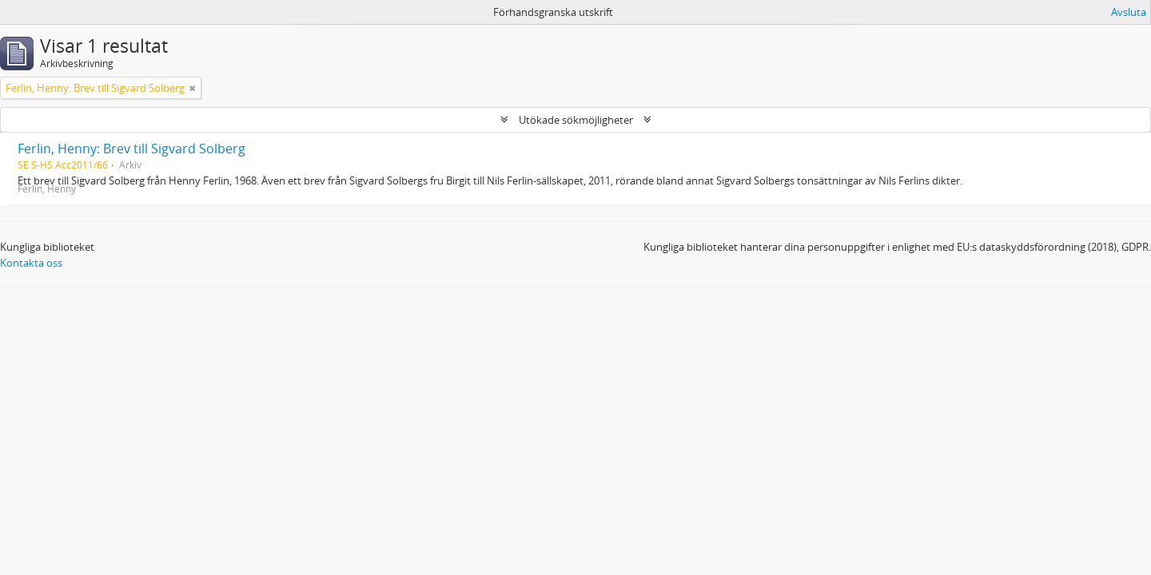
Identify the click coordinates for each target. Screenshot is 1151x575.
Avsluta (1128, 12)
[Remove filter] (192, 88)
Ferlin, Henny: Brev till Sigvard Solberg (131, 148)
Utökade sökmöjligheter (575, 120)
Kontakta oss (31, 263)
